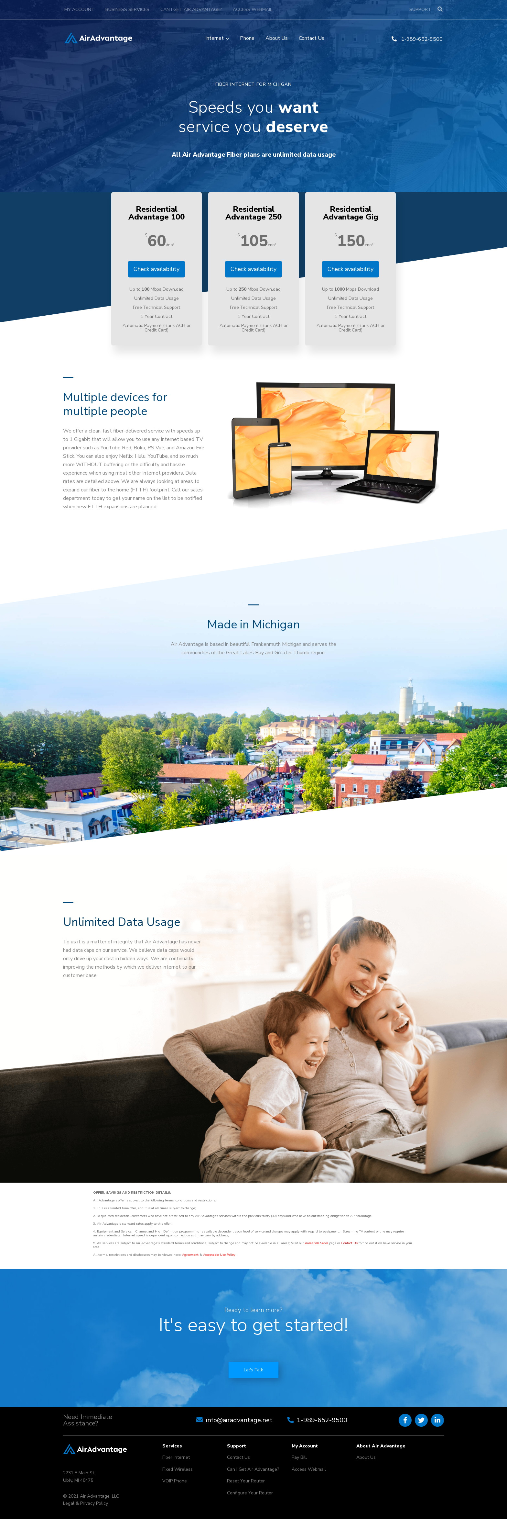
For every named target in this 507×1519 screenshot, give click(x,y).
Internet (214, 38)
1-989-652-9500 (417, 39)
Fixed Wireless (177, 1469)
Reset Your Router (246, 1481)
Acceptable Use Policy (219, 1255)
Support (420, 9)
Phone (247, 38)
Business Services (127, 9)
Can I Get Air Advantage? (191, 9)
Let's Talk (253, 1370)
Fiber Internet (176, 1457)
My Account (79, 9)
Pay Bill (299, 1457)
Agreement (190, 1255)
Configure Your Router (250, 1493)
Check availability (156, 269)
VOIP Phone (174, 1481)
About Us (276, 38)
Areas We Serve (316, 1243)
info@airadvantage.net (239, 1420)
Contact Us (311, 38)
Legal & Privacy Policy (85, 1503)
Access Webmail (252, 9)
